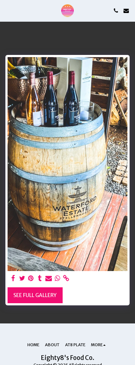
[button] (8, 10)
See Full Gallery (35, 295)
